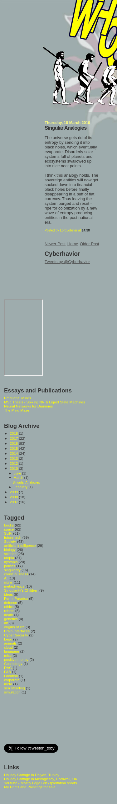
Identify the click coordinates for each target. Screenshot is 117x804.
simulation (12, 692)
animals (10, 643)
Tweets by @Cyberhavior (67, 261)
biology (10, 549)
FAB (7, 672)
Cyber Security (16, 635)
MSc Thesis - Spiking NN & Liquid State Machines (44, 402)
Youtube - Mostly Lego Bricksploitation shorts (40, 783)
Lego (8, 639)
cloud (8, 647)
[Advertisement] (32, 718)
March (19, 478)
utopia (9, 558)
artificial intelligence (20, 545)
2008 (14, 497)
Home (72, 243)
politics (9, 566)
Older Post (89, 243)
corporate (12, 680)
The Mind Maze (16, 410)
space (9, 529)
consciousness (16, 574)
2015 (14, 448)
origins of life (14, 627)
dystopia (11, 562)
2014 (14, 453)
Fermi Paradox (16, 598)
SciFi (8, 533)
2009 (14, 492)
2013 (14, 458)
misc (8, 655)
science (10, 554)
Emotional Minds (17, 398)
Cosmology (13, 663)
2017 (14, 438)
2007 (14, 502)
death (8, 615)
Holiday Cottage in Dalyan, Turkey (31, 775)
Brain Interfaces (17, 631)
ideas (8, 594)
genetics (11, 619)
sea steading (14, 688)
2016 (14, 443)
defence (10, 602)
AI (5, 578)
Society (10, 541)
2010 (14, 468)
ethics (9, 606)
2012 (14, 463)
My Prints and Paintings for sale (30, 787)
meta (8, 684)
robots (9, 611)
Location (11, 676)
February (21, 487)
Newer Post (55, 243)
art (6, 623)
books (9, 525)
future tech (12, 537)
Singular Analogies (65, 128)
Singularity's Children (21, 590)
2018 (14, 433)
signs (8, 582)
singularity (12, 570)
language (11, 651)
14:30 (86, 230)
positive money (16, 659)
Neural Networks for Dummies (28, 406)
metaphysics (14, 586)
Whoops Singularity (8, 9)
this (59, 175)
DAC (8, 668)
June (18, 473)
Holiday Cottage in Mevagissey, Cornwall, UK (40, 779)
